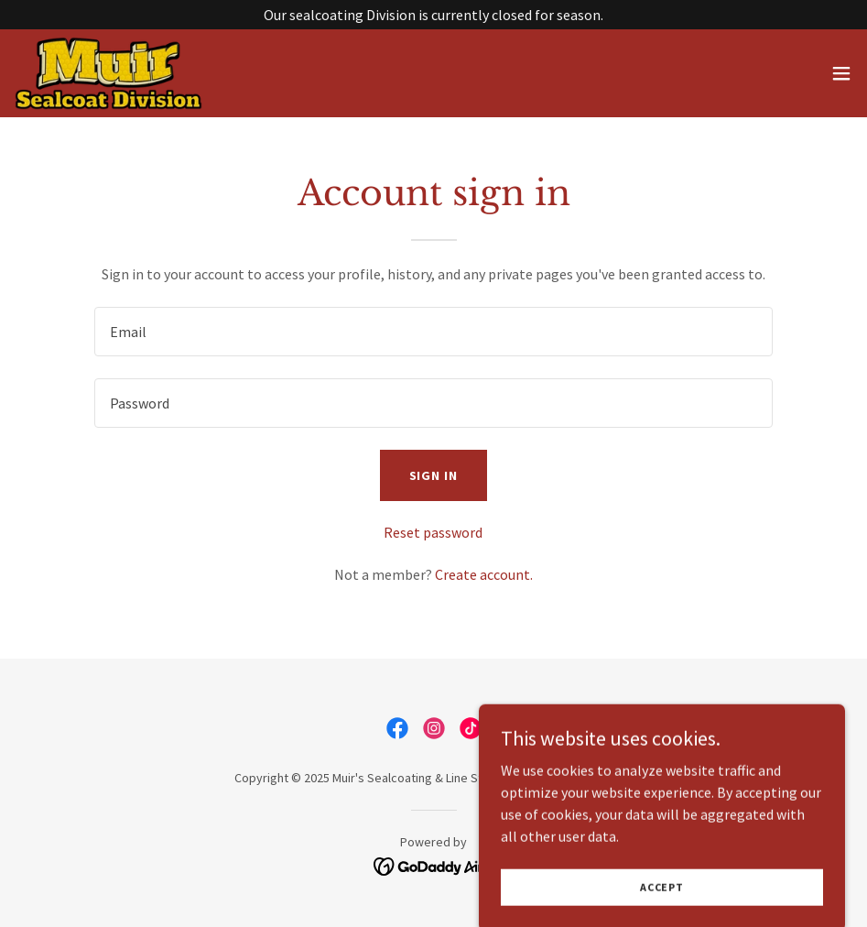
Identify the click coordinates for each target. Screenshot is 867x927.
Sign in (434, 475)
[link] (108, 73)
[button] (841, 73)
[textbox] (433, 331)
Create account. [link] (484, 574)
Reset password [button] (433, 532)
